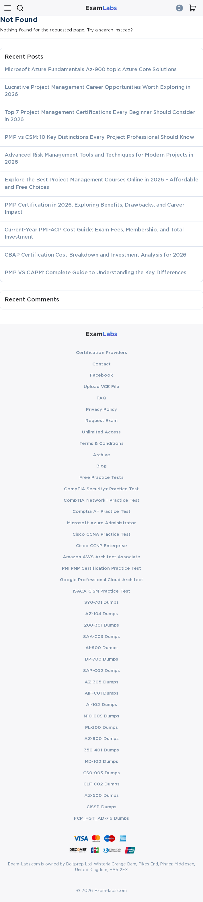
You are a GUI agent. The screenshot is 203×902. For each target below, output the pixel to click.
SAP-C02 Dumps (101, 671)
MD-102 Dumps (101, 761)
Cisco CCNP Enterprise (101, 546)
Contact (101, 364)
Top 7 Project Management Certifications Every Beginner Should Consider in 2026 (100, 116)
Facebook (101, 375)
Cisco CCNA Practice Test (102, 534)
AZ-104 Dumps (101, 614)
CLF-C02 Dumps (101, 784)
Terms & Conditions (101, 443)
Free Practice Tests (101, 477)
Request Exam (101, 421)
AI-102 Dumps (101, 705)
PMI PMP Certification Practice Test (101, 568)
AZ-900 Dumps (101, 739)
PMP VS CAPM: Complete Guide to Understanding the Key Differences (95, 273)
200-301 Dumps (101, 625)
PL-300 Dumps (101, 727)
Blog (101, 466)
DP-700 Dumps (101, 659)
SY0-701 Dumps (101, 602)
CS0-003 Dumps (101, 773)
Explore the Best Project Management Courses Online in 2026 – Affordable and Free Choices (101, 183)
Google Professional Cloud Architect (101, 580)
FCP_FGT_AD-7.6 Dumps (101, 818)
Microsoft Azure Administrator (101, 523)
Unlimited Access (101, 432)
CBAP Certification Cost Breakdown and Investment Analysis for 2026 (95, 255)
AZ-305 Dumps (101, 682)
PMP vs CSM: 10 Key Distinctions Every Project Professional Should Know (99, 137)
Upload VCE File (102, 387)
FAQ (101, 398)
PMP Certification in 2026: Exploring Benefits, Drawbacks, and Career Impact (95, 209)
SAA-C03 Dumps (101, 637)
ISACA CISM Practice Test (101, 591)
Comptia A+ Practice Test (101, 511)
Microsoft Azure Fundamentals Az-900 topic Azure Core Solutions (91, 69)
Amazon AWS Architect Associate (101, 557)
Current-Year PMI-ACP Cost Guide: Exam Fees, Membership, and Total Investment (94, 233)
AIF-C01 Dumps (102, 693)
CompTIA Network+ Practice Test (101, 500)
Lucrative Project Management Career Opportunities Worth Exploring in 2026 (98, 91)
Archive (101, 455)
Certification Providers (101, 353)
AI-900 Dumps (101, 648)
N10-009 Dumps (102, 716)
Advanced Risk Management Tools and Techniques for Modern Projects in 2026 (99, 159)
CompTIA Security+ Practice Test (101, 489)
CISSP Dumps (101, 807)
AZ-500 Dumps (101, 795)
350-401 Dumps (101, 750)
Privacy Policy (101, 409)
